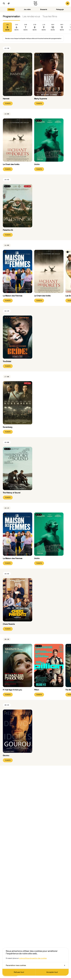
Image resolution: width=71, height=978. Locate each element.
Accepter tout (52, 972)
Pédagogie (60, 9)
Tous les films (50, 16)
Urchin (37, 164)
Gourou (6, 755)
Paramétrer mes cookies (35, 965)
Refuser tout (19, 972)
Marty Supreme (40, 99)
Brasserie (43, 9)
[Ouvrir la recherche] (3, 3)
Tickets (8, 103)
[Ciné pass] (8, 3)
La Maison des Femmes (12, 296)
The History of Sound (11, 493)
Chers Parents (9, 624)
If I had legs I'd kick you (12, 690)
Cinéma (11, 9)
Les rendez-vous (31, 16)
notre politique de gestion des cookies (33, 958)
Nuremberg (7, 427)
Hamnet (6, 99)
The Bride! (7, 361)
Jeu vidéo (27, 9)
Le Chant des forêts (11, 164)
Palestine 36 (8, 230)
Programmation (11, 16)
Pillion (36, 690)
